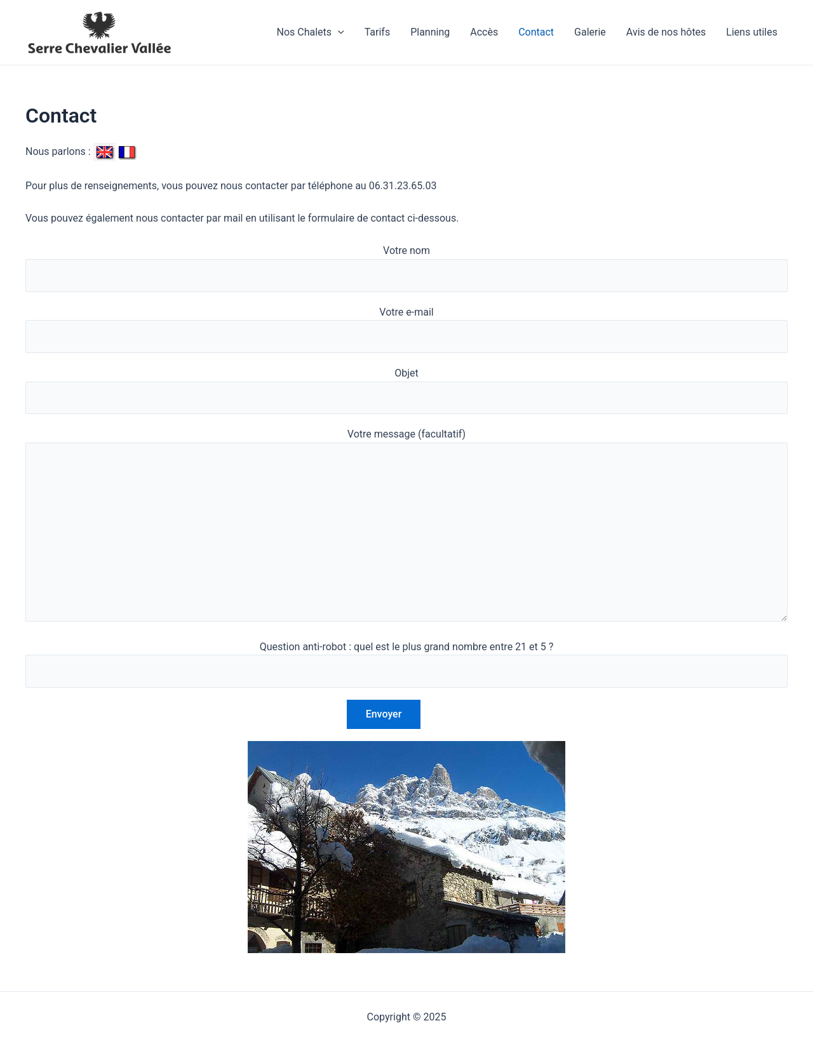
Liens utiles (751, 32)
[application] (338, 32)
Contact (536, 32)
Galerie (590, 32)
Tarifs (378, 32)
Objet (406, 390)
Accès (484, 32)
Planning (430, 32)
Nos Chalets (310, 32)
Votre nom (406, 267)
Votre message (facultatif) (406, 527)
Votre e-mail (406, 329)
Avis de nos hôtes (666, 32)
